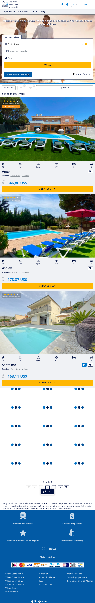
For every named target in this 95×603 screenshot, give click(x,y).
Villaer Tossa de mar (14, 584)
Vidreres (25, 175)
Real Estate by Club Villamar (80, 581)
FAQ (43, 11)
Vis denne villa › (47, 189)
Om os (35, 11)
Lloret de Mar (11, 591)
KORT (47, 491)
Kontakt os (23, 11)
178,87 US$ (17, 279)
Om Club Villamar (47, 577)
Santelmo (9, 365)
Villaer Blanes (11, 588)
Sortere (64, 87)
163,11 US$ (17, 376)
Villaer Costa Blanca (14, 577)
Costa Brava (15, 175)
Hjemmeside (9, 11)
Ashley (7, 268)
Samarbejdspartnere (77, 577)
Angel (6, 171)
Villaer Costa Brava (14, 573)
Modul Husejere (74, 573)
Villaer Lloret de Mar (14, 581)
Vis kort (8, 87)
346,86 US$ (17, 182)
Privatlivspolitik (46, 584)
